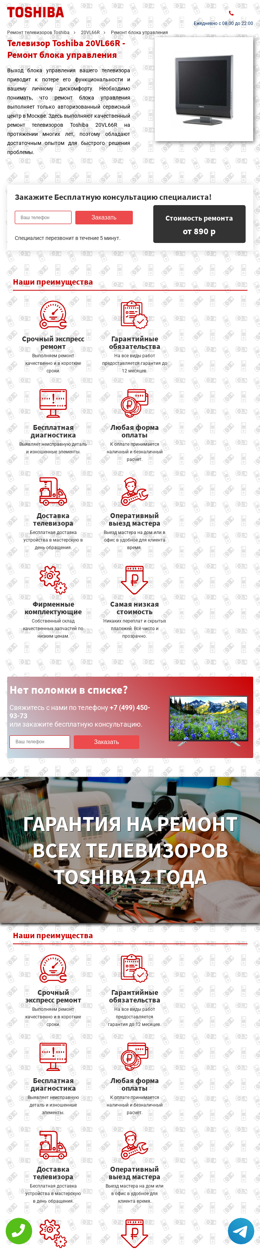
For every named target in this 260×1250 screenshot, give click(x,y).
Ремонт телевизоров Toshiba (38, 32)
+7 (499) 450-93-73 (207, 1224)
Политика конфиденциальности (52, 1226)
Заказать (103, 217)
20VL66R (90, 32)
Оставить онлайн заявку (128, 1208)
